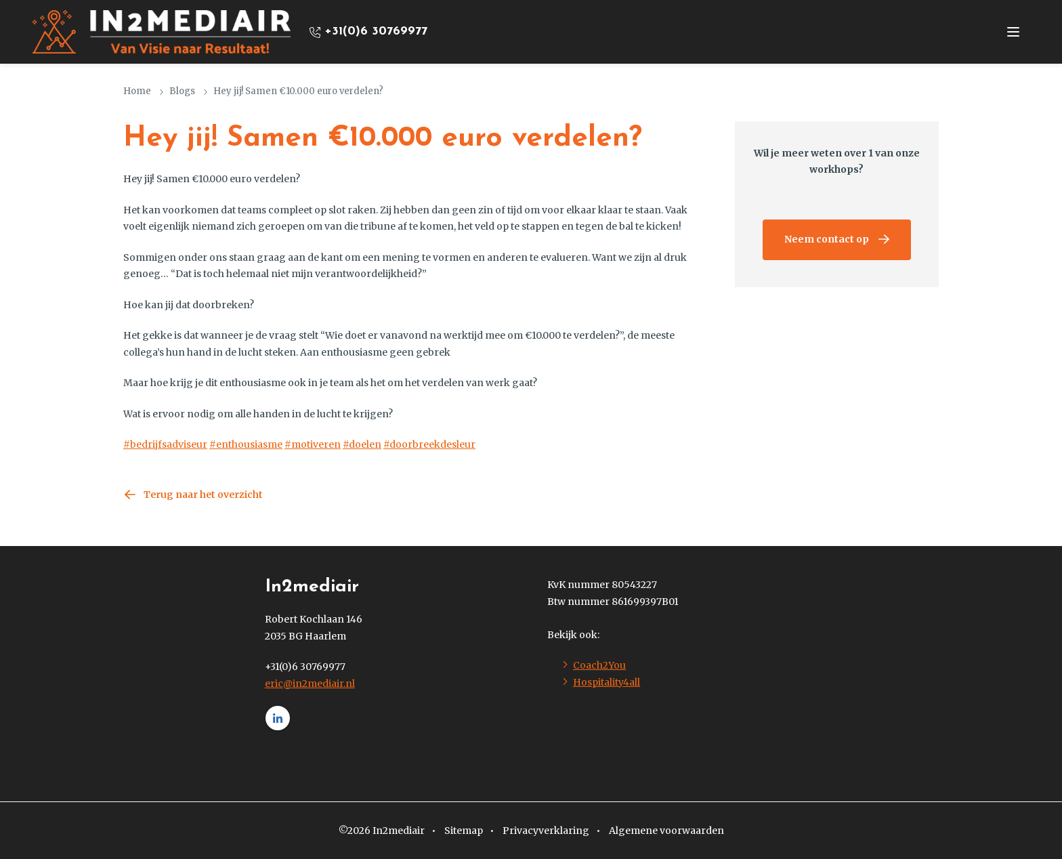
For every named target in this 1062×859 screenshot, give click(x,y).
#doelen (362, 444)
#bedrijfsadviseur (165, 444)
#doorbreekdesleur (429, 444)
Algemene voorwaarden (666, 830)
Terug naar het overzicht (203, 494)
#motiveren (312, 444)
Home (137, 91)
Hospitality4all (606, 682)
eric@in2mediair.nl (310, 683)
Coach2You (599, 665)
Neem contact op (826, 239)
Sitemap (463, 830)
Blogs (182, 91)
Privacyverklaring (546, 830)
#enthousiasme (245, 444)
